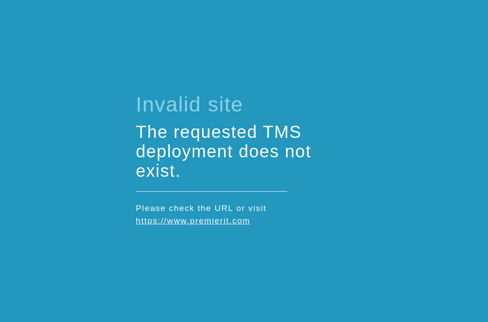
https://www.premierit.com (193, 220)
